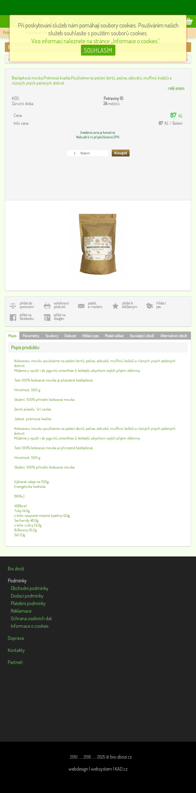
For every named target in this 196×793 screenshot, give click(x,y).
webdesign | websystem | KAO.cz (98, 769)
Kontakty (16, 650)
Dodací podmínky (27, 596)
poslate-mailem (95, 305)
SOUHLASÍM (98, 50)
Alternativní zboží (173, 335)
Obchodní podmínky (29, 588)
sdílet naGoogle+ (60, 317)
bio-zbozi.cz (121, 757)
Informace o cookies (29, 626)
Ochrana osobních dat (31, 618)
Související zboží (142, 335)
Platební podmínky (28, 603)
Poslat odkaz (114, 335)
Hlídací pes (90, 335)
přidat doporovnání (27, 305)
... (174, 88)
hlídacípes (161, 305)
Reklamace (21, 611)
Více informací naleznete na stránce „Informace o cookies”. (95, 41)
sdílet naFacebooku (27, 317)
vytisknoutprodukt (61, 305)
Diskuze (70, 335)
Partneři (15, 662)
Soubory (51, 335)
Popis (12, 335)
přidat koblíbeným (129, 305)
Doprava (16, 638)
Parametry (31, 335)
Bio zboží (16, 569)
